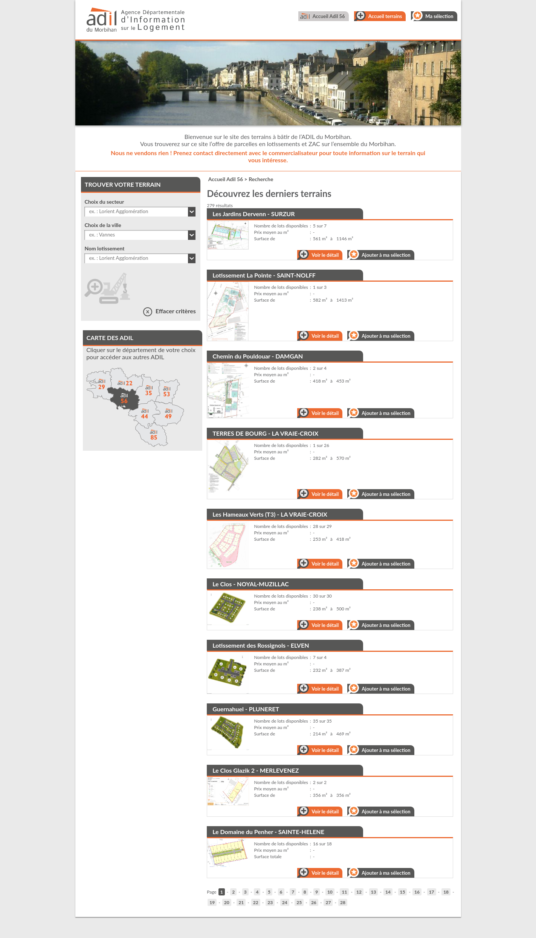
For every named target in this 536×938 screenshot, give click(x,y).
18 (446, 892)
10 (330, 892)
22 (255, 902)
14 (388, 892)
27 (328, 902)
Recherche (261, 179)
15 (402, 892)
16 (417, 892)
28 (342, 902)
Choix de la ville (102, 225)
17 (431, 892)
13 (373, 892)
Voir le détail (325, 255)
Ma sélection (439, 16)
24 (284, 902)
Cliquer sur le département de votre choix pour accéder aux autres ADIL (140, 353)
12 (359, 892)
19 (212, 902)
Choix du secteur (104, 201)
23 (270, 902)
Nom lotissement (104, 248)
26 (313, 902)
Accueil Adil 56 (329, 16)
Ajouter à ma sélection (386, 255)
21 (241, 902)
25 (299, 902)
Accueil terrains (385, 16)
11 (344, 892)
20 (226, 902)
